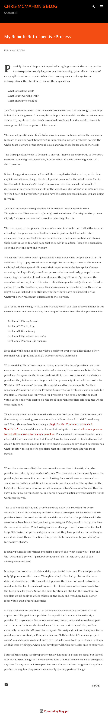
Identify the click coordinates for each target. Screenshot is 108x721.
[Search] (93, 6)
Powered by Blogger (54, 711)
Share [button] (95, 685)
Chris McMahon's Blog (30, 6)
